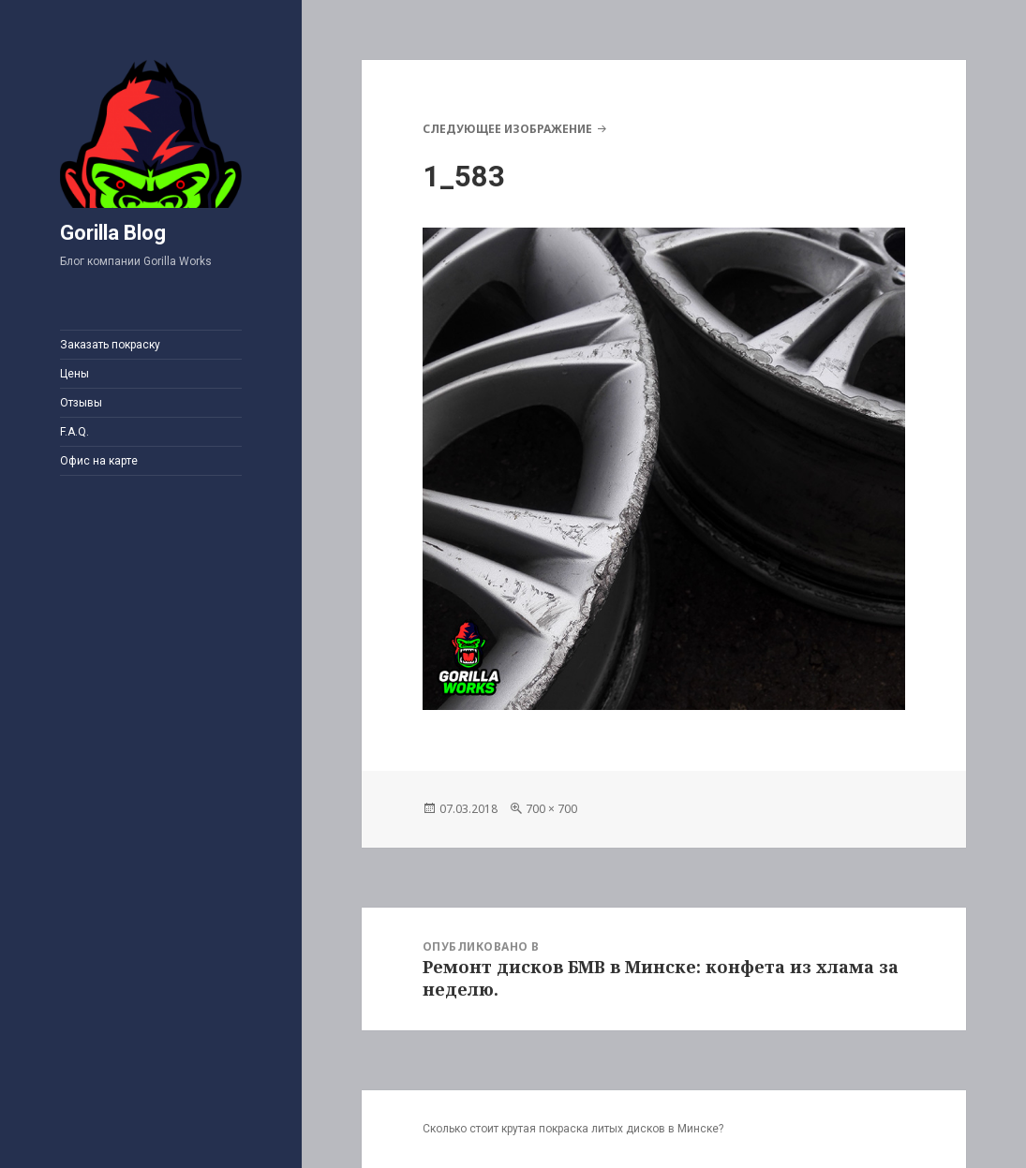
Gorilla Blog (113, 232)
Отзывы (81, 402)
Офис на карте (99, 460)
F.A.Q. (74, 431)
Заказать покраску (110, 344)
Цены (74, 373)
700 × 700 (551, 809)
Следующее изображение (507, 129)
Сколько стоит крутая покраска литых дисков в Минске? (573, 1128)
